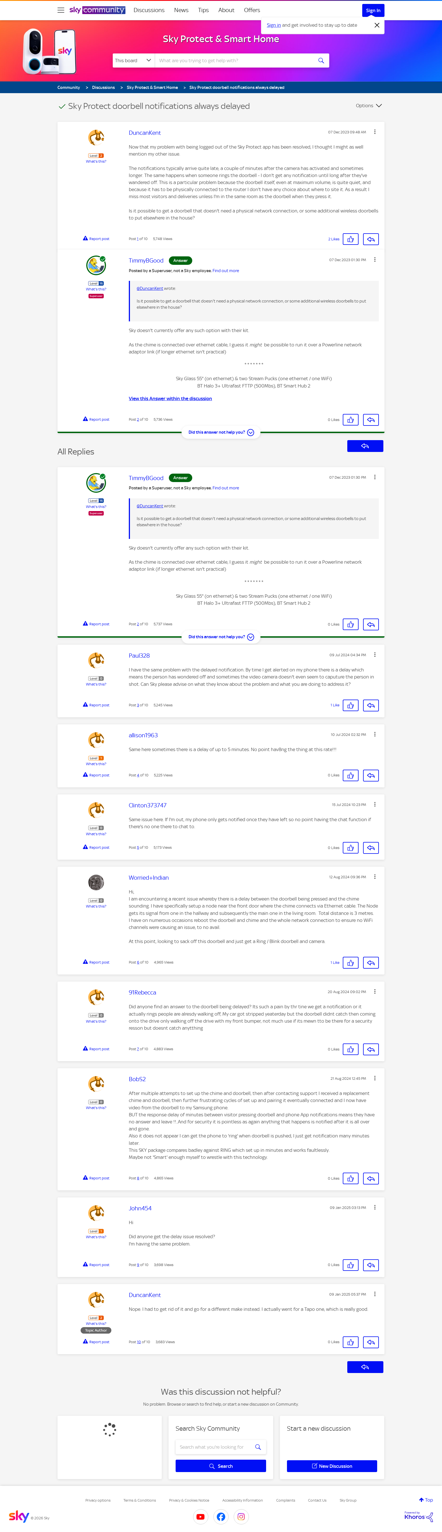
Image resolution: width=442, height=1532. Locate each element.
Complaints (285, 1500)
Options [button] (364, 105)
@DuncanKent (150, 288)
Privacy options (98, 1500)
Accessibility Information (242, 1500)
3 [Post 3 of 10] (138, 705)
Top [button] (429, 1500)
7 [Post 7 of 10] (138, 1049)
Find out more (226, 270)
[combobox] (233, 60)
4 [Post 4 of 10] (138, 775)
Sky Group (348, 1500)
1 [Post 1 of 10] (137, 239)
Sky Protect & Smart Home (221, 38)
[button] (375, 132)
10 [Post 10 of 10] (139, 1342)
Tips (203, 10)
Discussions (149, 10)
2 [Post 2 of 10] (138, 419)
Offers (252, 10)
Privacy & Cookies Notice (189, 1500)
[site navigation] (61, 10)
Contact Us (317, 1500)
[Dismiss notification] (377, 25)
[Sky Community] (97, 10)
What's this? (96, 161)
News (181, 10)
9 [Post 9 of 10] (138, 1265)
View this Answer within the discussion (170, 398)
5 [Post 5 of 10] (138, 847)
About (226, 10)
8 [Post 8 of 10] (138, 1178)
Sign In (373, 10)
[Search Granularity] (134, 60)
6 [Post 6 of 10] (138, 962)
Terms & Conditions (139, 1500)
